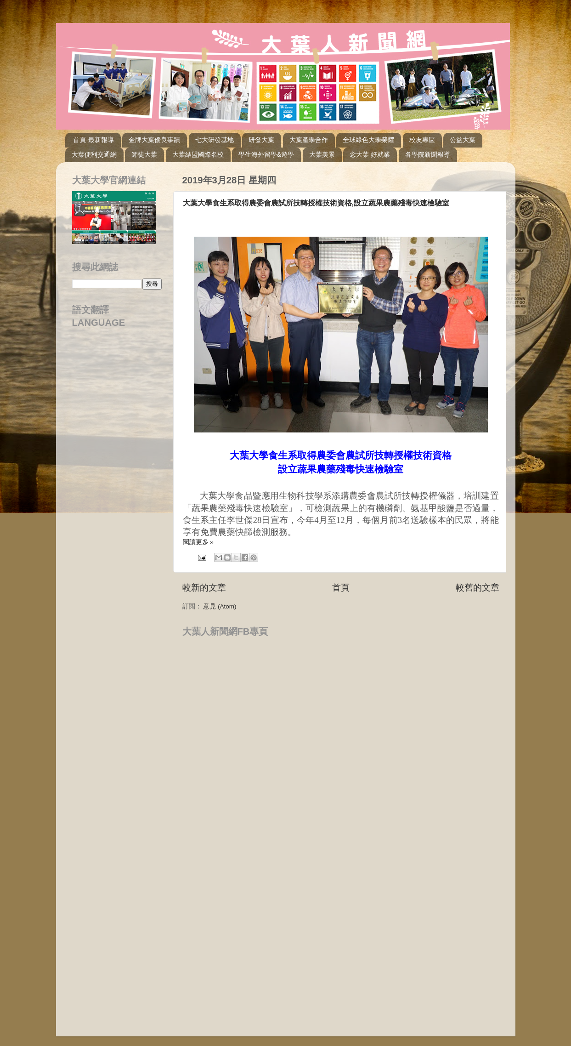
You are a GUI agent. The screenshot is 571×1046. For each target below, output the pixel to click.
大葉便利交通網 (94, 154)
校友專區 (422, 139)
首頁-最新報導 (93, 139)
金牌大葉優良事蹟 (154, 139)
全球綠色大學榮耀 (368, 139)
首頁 (341, 587)
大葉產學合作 (308, 139)
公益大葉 (462, 139)
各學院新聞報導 (427, 154)
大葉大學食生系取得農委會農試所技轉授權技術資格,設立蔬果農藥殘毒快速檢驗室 (316, 203)
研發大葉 (261, 139)
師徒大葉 (144, 154)
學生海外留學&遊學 (266, 154)
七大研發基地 (214, 139)
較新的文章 (204, 587)
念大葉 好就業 (370, 154)
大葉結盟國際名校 (198, 154)
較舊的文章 (477, 587)
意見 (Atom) (219, 606)
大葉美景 (322, 154)
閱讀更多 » (198, 542)
